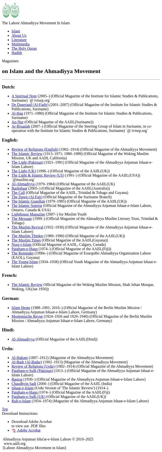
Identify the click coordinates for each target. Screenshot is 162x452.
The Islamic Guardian (28, 201)
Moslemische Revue (27, 316)
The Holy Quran (24, 48)
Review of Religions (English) (35, 149)
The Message (22, 219)
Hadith (17, 53)
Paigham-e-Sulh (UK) (28, 397)
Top (5, 409)
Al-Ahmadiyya (23, 184)
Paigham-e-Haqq (24, 249)
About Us (19, 35)
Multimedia (21, 44)
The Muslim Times (26, 240)
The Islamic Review (27, 154)
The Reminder (23, 253)
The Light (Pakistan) (27, 162)
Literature (19, 40)
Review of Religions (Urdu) (33, 366)
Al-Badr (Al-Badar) (27, 362)
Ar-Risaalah (21, 126)
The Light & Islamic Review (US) (38, 175)
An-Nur (18, 122)
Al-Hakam (20, 358)
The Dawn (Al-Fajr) (27, 197)
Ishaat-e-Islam (23, 388)
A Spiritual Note (24, 96)
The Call (18, 193)
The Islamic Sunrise (27, 206)
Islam (16, 31)
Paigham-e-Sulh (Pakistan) (32, 371)
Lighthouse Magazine (28, 214)
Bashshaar (19, 188)
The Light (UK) (24, 171)
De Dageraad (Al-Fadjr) (30, 105)
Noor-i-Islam (21, 244)
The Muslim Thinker (28, 236)
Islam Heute (21, 308)
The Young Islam (25, 262)
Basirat (17, 379)
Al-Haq (17, 113)
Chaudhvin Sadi (24, 384)
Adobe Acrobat (26, 430)
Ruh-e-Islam (21, 401)
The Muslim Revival (27, 227)
